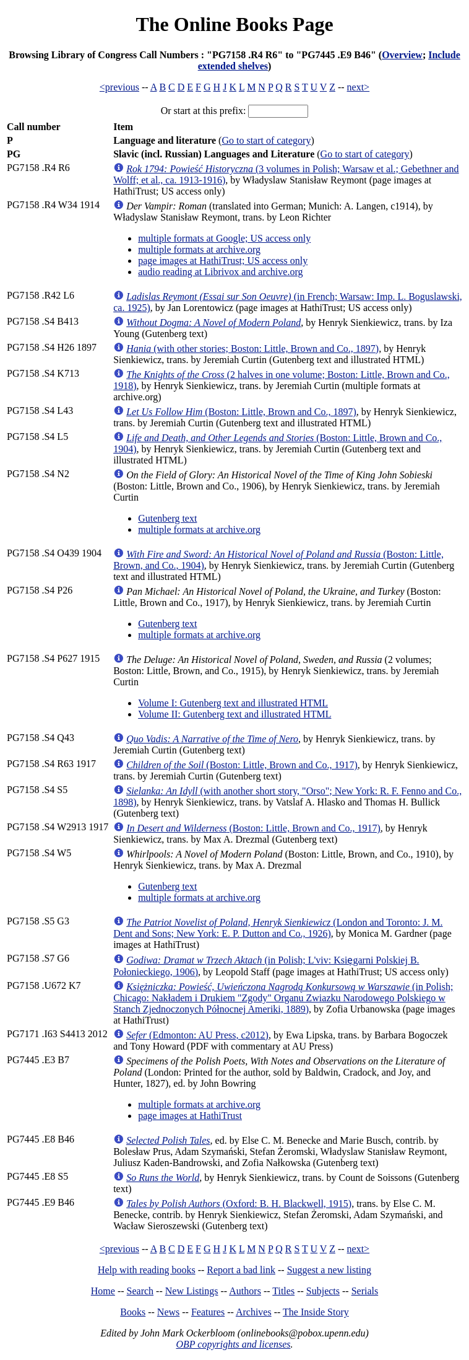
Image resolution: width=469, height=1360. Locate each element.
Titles (283, 1291)
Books (132, 1312)
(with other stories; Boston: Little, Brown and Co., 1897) (252, 348)
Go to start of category (266, 140)
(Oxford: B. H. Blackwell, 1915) (238, 1203)
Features (208, 1312)
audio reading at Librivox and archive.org (220, 271)
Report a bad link (241, 1270)
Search (140, 1291)
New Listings (191, 1291)
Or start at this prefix (202, 110)
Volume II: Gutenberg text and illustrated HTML (234, 714)
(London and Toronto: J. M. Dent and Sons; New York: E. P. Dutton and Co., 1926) (277, 928)
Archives (254, 1312)
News (168, 1312)
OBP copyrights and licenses (233, 1344)
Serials (365, 1291)
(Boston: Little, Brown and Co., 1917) (242, 765)
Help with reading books (147, 1270)
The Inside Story (316, 1312)
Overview (402, 55)
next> (358, 87)
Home (103, 1291)
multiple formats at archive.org (199, 249)
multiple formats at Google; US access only (224, 238)
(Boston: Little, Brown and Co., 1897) (241, 411)
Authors (245, 1291)
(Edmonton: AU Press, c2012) (197, 1035)
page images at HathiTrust (190, 1115)
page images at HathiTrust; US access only (223, 260)
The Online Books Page (234, 24)
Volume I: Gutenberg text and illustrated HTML (233, 703)
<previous (119, 87)
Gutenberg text (167, 518)
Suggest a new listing (329, 1270)
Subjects (323, 1291)
